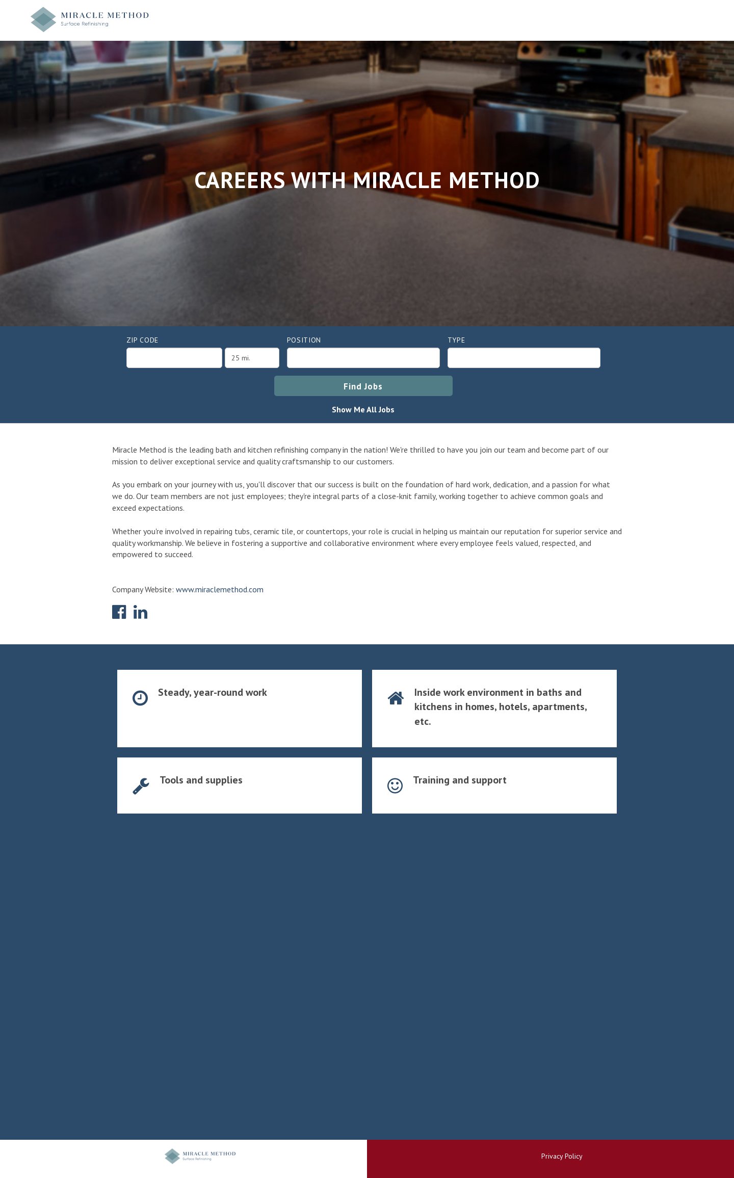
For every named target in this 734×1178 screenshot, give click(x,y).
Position (304, 340)
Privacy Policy (562, 1156)
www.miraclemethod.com (220, 589)
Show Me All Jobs (363, 409)
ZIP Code (142, 340)
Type (456, 340)
